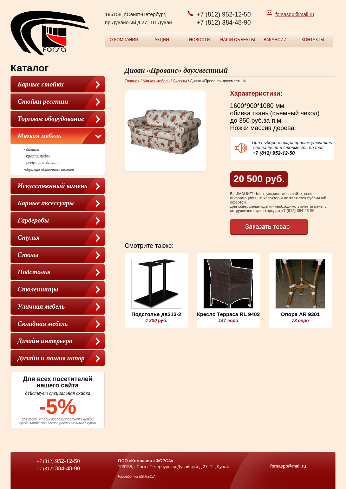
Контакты (312, 39)
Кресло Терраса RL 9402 (228, 314)
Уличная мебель (41, 306)
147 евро (228, 320)
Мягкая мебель (39, 136)
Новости (199, 39)
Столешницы (38, 289)
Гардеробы (33, 220)
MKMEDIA (147, 476)
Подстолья (34, 272)
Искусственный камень (52, 185)
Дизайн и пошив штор (51, 358)
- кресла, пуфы (37, 156)
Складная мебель (43, 323)
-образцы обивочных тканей (49, 169)
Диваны (180, 81)
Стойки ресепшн (43, 101)
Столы (28, 254)
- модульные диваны (41, 162)
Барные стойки (41, 84)
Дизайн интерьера (45, 341)
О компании (124, 39)
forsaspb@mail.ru (294, 14)
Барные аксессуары (46, 203)
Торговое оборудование (51, 118)
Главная (132, 81)
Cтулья (29, 237)
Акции (162, 39)
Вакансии (274, 39)
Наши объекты (237, 39)
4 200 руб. (156, 320)
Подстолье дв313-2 (156, 314)
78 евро (300, 320)
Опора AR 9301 (300, 314)
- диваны (31, 149)
